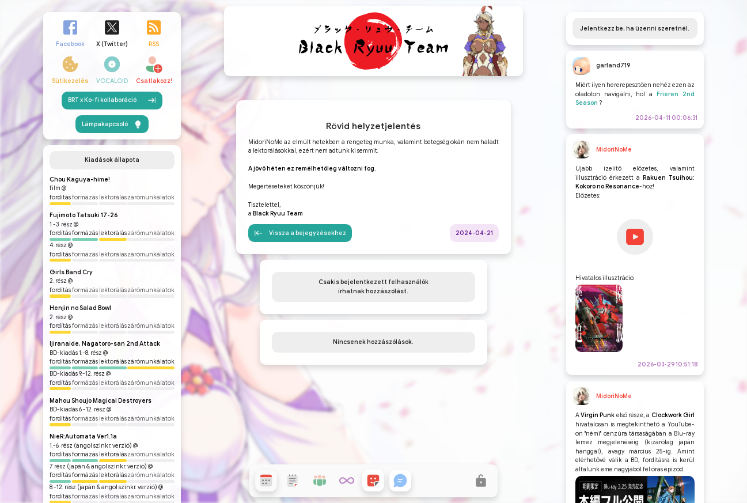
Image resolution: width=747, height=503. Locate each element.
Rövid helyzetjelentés (373, 216)
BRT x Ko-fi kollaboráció (112, 214)
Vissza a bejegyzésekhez (300, 323)
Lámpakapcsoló (112, 238)
